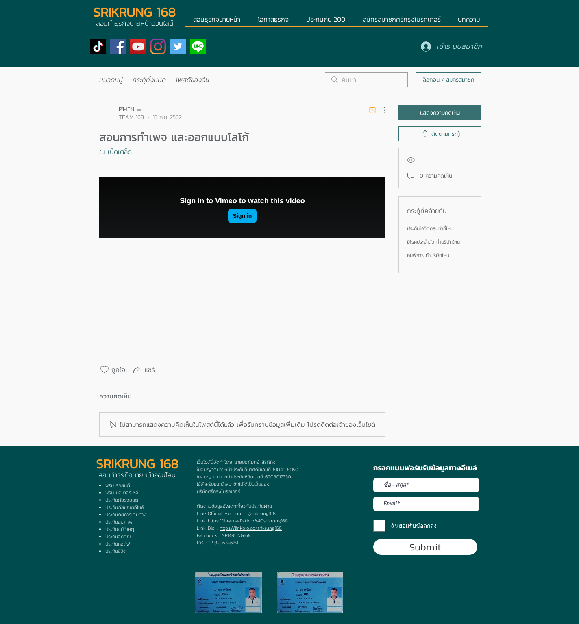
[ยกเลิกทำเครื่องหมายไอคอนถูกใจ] (104, 369)
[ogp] (198, 46)
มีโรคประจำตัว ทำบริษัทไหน (433, 242)
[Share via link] (143, 369)
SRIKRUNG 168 (134, 12)
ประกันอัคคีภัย (119, 536)
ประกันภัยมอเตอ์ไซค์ (124, 507)
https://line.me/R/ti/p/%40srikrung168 (248, 520)
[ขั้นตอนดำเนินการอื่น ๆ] (380, 110)
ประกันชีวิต (115, 551)
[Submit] (425, 547)
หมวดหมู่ (111, 80)
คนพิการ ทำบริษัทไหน (428, 255)
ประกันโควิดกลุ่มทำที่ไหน (430, 228)
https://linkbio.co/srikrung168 (251, 528)
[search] (366, 79)
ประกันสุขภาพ (118, 522)
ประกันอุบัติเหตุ (119, 529)
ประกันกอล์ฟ (117, 544)
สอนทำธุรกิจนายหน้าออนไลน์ (137, 475)
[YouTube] (138, 46)
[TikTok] (98, 46)
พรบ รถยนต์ (117, 485)
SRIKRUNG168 (236, 535)
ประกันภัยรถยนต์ (121, 500)
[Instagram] (158, 46)
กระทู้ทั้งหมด (149, 80)
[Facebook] (118, 46)
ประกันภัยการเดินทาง (125, 514)
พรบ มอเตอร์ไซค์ (121, 492)
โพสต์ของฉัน (192, 80)
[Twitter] (178, 46)
